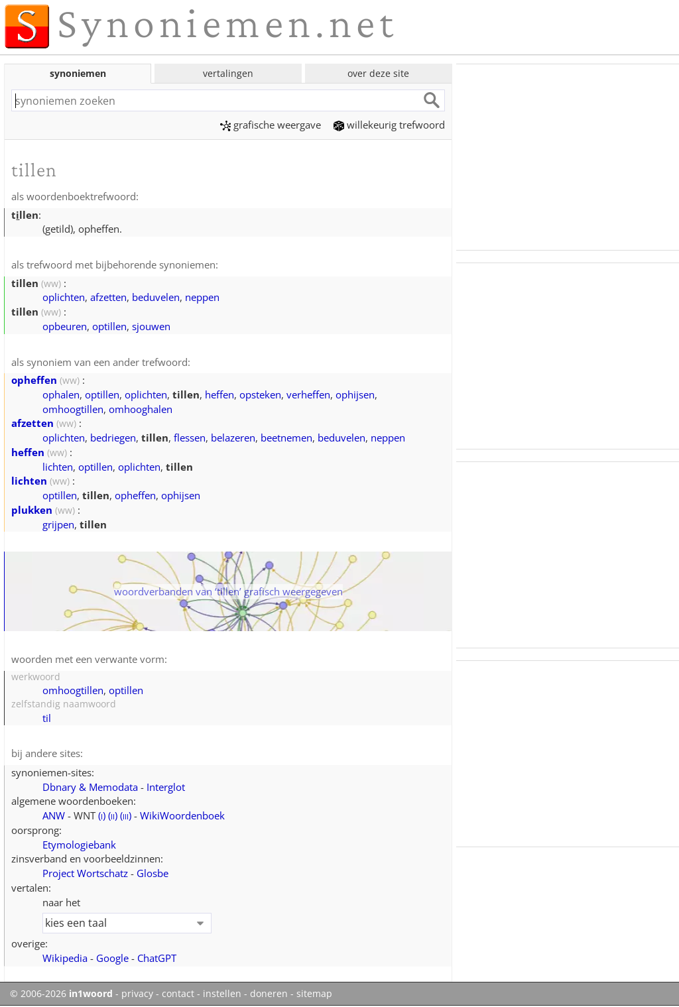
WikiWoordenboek (182, 815)
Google (112, 958)
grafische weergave (270, 124)
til (46, 718)
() (101, 815)
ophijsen (355, 394)
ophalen (61, 394)
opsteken (260, 394)
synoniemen (78, 73)
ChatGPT (156, 958)
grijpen (58, 524)
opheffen (34, 379)
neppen (202, 297)
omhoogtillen (72, 409)
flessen (190, 437)
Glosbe (152, 873)
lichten (57, 466)
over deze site (378, 73)
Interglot (166, 787)
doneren (269, 994)
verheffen (308, 394)
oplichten (63, 297)
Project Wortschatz (85, 873)
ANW (53, 815)
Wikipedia (65, 958)
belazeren (233, 437)
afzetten (108, 297)
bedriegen (113, 437)
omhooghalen (140, 409)
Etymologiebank (79, 844)
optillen (109, 326)
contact (178, 994)
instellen (222, 994)
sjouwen (151, 326)
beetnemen (286, 437)
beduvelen (156, 297)
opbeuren (64, 326)
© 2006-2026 (61, 994)
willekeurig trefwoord (389, 124)
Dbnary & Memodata (90, 787)
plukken (31, 509)
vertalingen (228, 73)
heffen (219, 394)
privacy (137, 994)
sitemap (314, 994)
